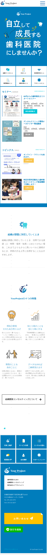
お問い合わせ (23, 518)
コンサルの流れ (39, 442)
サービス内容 (23, 442)
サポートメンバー (39, 456)
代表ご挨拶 (8, 442)
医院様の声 (8, 456)
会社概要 (24, 456)
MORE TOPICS (40, 150)
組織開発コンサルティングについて (23, 393)
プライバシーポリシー (11, 549)
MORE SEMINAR (39, 91)
